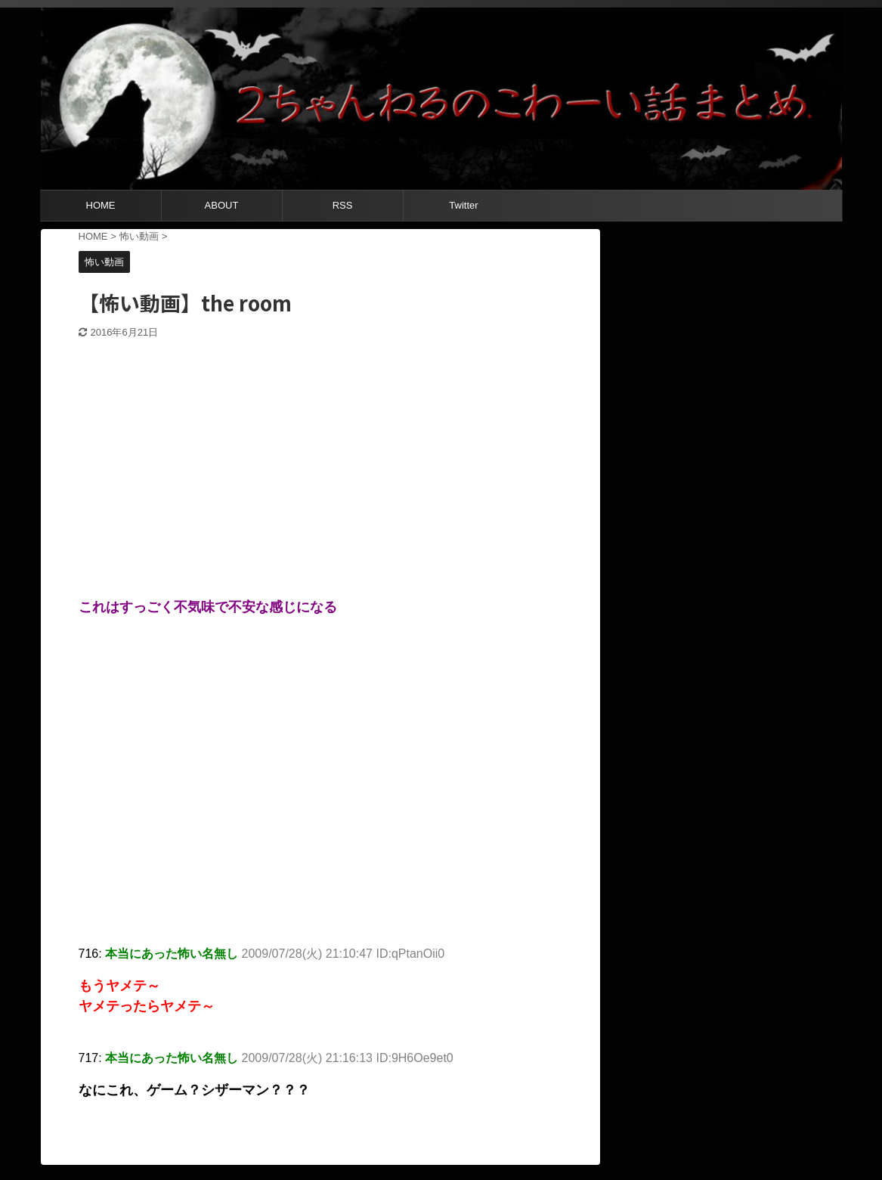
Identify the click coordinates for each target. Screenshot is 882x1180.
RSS (343, 205)
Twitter (463, 205)
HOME (101, 205)
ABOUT (222, 205)
